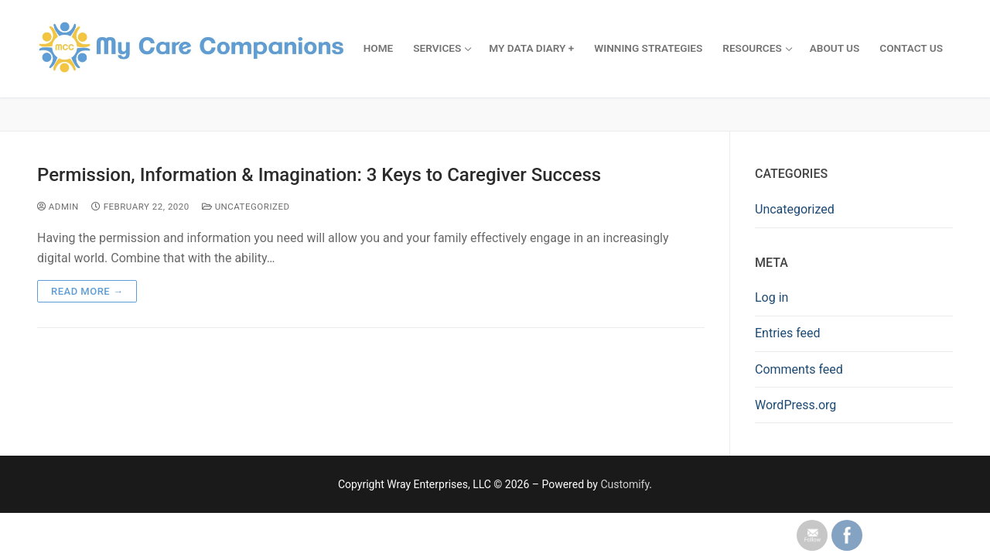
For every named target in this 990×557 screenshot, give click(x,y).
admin (58, 206)
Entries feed (788, 333)
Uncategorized (246, 206)
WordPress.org (795, 405)
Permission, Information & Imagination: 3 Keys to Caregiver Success (319, 175)
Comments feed (799, 369)
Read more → (87, 291)
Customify (624, 484)
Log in (771, 297)
